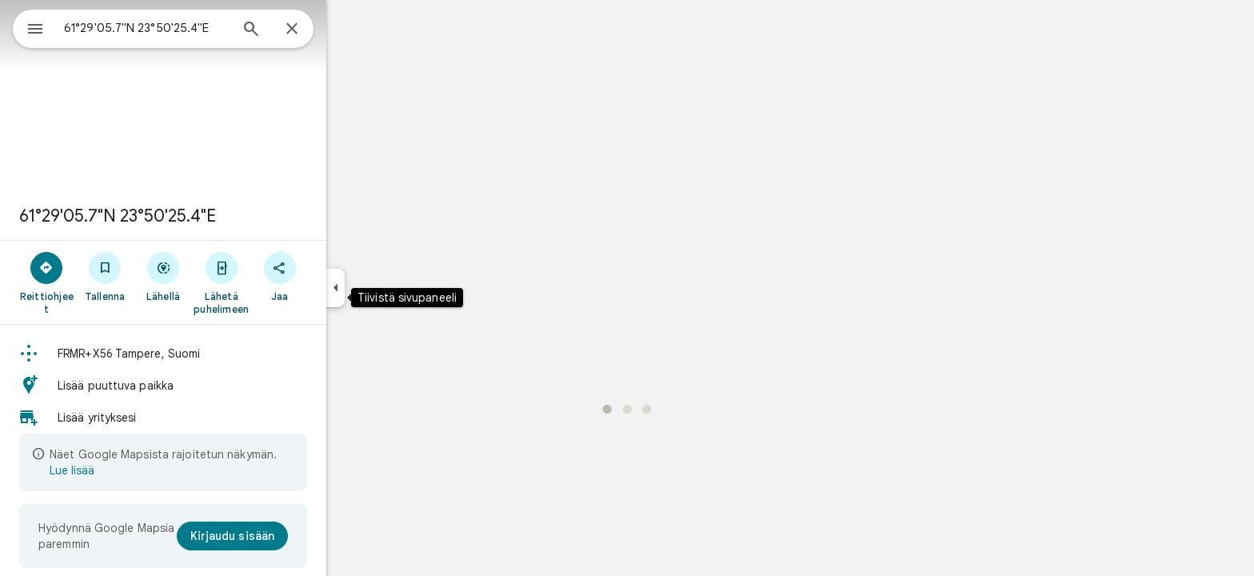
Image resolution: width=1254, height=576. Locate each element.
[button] (221, 354)
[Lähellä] (221, 276)
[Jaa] (337, 276)
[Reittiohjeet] (104, 282)
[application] (627, 288)
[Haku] (309, 30)
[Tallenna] (163, 276)
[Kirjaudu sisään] (290, 536)
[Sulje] (349, 30)
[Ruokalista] (29, 27)
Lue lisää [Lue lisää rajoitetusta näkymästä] (129, 470)
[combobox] (188, 28)
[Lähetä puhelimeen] (279, 282)
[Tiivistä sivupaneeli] (393, 288)
